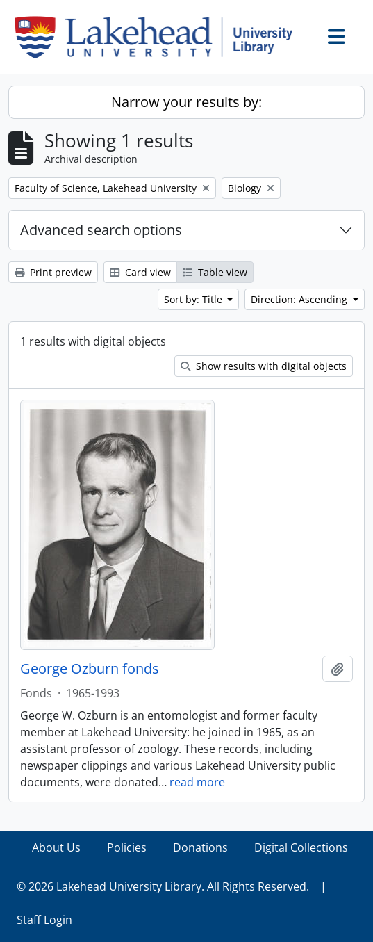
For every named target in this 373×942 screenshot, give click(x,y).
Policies (127, 847)
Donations (200, 847)
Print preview (53, 272)
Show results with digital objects (264, 366)
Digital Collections (301, 847)
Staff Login (44, 919)
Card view (140, 272)
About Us (56, 847)
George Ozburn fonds (89, 668)
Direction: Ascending (300, 299)
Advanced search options (101, 229)
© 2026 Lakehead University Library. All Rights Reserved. (163, 886)
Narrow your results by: (186, 101)
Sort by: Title (194, 299)
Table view (215, 272)
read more (197, 782)
